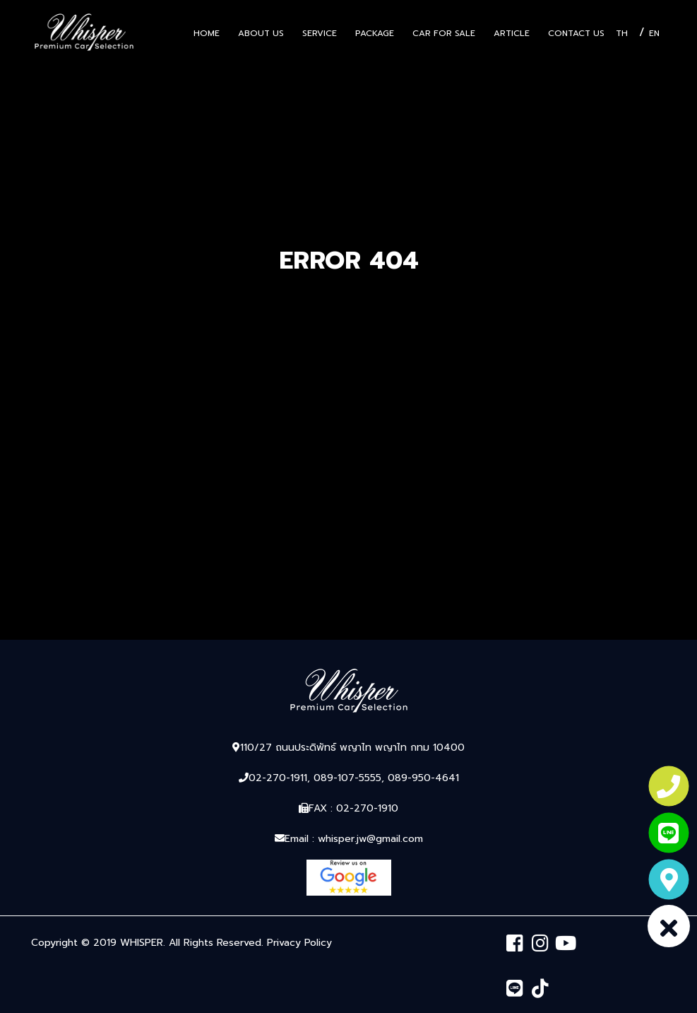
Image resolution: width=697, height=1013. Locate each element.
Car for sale (443, 33)
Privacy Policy (299, 942)
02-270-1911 (278, 778)
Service (319, 33)
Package (374, 33)
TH (622, 33)
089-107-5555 (347, 778)
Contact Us (576, 33)
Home (206, 33)
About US (261, 33)
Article (512, 33)
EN (654, 33)
